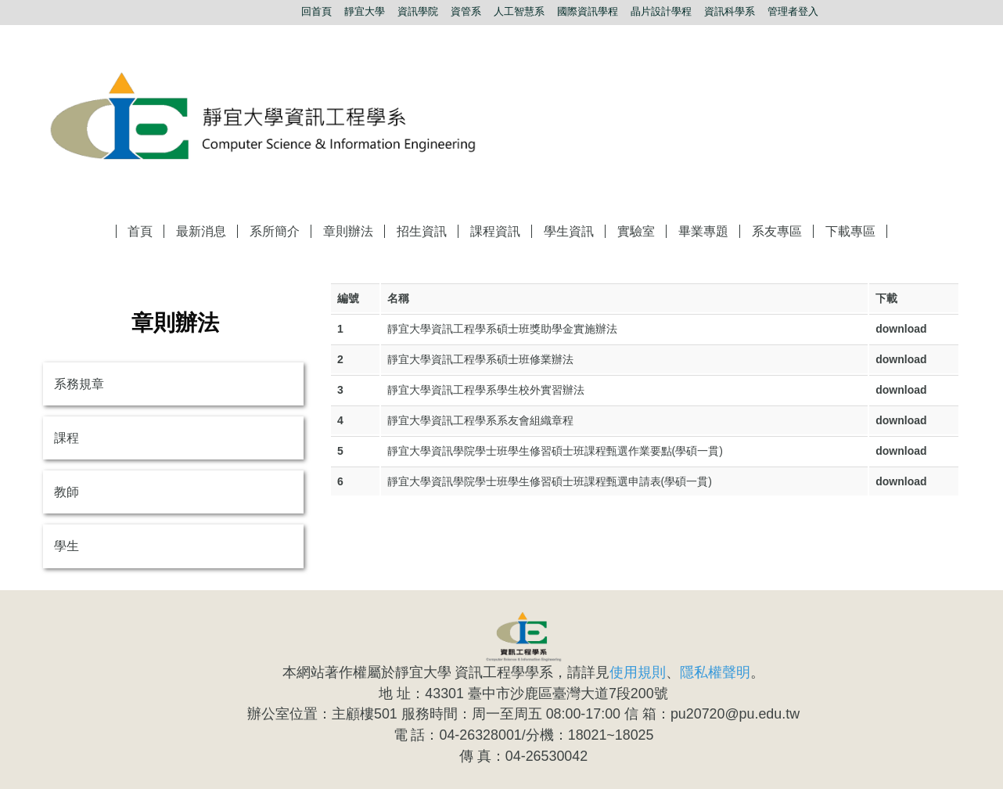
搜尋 (951, 11)
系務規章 (79, 384)
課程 (66, 438)
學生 (66, 546)
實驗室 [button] (636, 231)
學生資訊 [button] (569, 231)
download (900, 328)
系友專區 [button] (777, 231)
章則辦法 (348, 231)
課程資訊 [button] (495, 231)
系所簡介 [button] (275, 231)
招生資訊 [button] (422, 231)
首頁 (140, 231)
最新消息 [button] (201, 231)
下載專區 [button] (850, 231)
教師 (66, 492)
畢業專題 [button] (703, 231)
